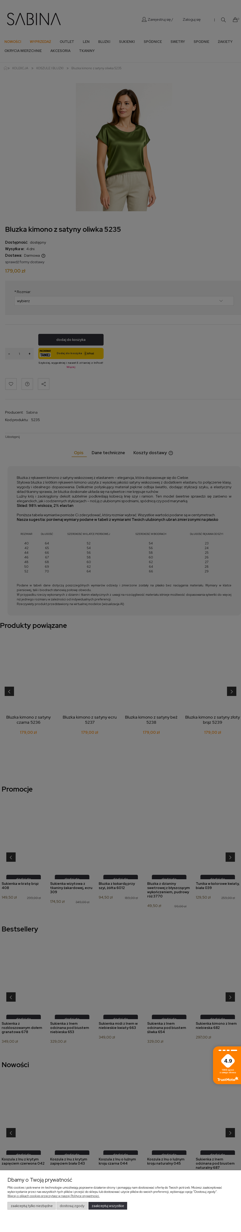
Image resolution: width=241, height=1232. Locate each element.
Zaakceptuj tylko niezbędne (32, 1206)
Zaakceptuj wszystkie (108, 1206)
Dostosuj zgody (72, 1206)
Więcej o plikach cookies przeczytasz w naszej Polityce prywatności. (53, 1196)
